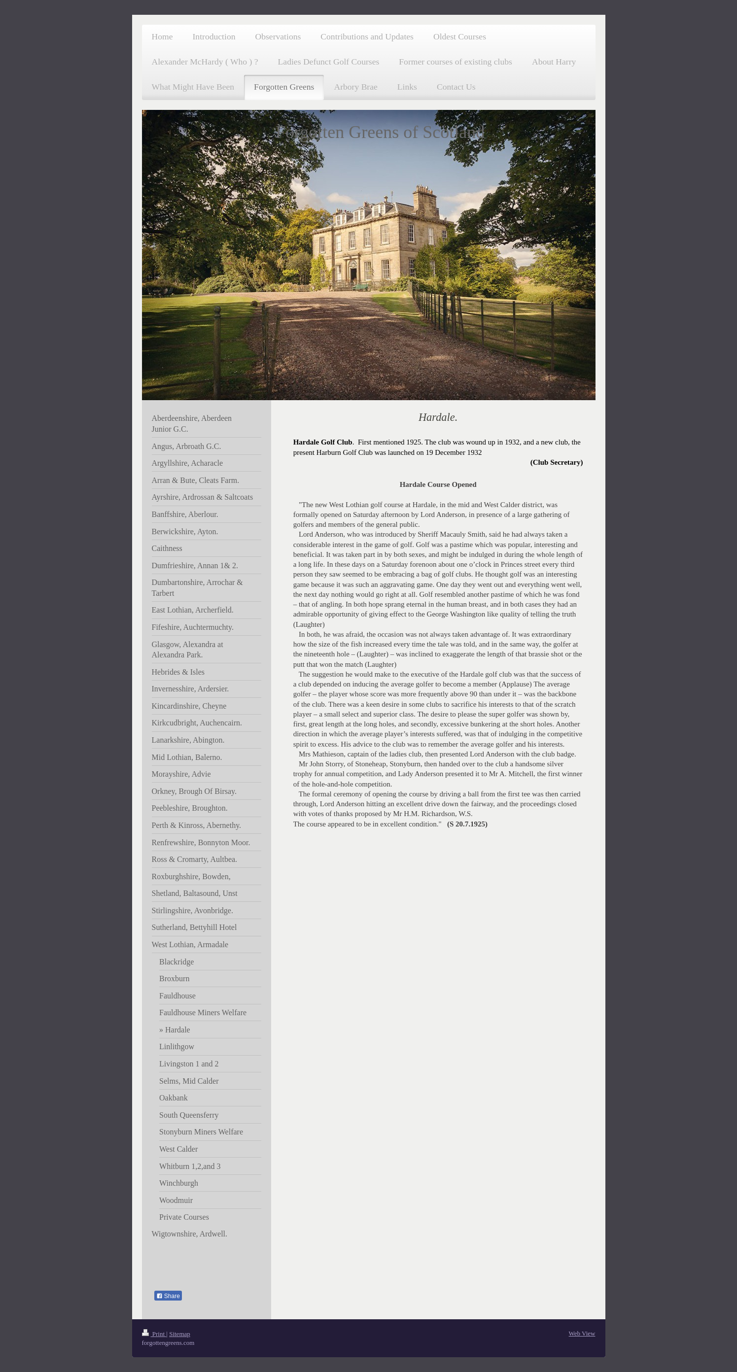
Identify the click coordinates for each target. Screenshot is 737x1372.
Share (168, 1296)
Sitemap (179, 1334)
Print (154, 1334)
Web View (582, 1333)
